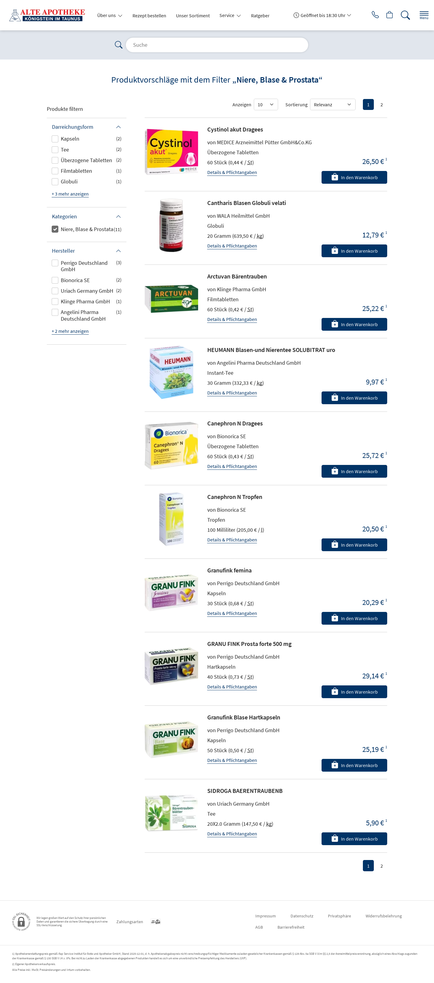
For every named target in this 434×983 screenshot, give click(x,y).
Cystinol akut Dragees (235, 129)
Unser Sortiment (193, 15)
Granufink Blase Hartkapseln (243, 717)
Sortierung (296, 104)
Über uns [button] (107, 15)
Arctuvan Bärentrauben (237, 276)
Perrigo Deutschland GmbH (84, 266)
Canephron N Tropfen (234, 496)
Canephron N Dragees (235, 423)
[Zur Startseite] (49, 15)
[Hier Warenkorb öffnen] (383, 15)
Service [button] (227, 15)
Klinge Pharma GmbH (85, 301)
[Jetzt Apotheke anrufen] (367, 15)
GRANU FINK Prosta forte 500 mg (249, 643)
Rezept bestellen (149, 15)
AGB (259, 927)
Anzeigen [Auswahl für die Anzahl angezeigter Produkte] (241, 104)
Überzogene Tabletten (86, 160)
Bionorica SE (75, 280)
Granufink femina (229, 570)
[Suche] (401, 15)
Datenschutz (302, 916)
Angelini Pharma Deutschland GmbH (83, 315)
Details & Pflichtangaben (232, 172)
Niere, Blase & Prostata (87, 229)
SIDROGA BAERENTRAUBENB (245, 790)
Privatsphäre (339, 916)
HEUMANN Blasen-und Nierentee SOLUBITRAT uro (271, 349)
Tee (65, 149)
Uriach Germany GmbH (87, 290)
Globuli (69, 181)
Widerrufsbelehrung (384, 916)
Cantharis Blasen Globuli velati (246, 202)
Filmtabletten (76, 170)
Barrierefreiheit (291, 927)
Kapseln (70, 138)
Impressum (265, 916)
